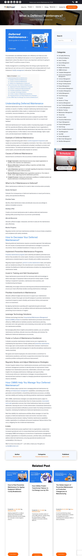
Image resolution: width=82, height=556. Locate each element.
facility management (18, 70)
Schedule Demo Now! (64, 168)
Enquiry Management (64, 86)
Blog (36, 537)
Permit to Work (62, 117)
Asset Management (24, 540)
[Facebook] (5, 2)
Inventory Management (64, 103)
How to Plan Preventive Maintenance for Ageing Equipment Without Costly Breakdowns (16, 488)
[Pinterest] (20, 2)
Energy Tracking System (65, 83)
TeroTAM (61, 134)
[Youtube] (14, 2)
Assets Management (64, 63)
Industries (39, 7)
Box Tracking (62, 65)
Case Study (38, 542)
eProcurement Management (66, 88)
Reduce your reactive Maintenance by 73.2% (41, 2)
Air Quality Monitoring (64, 55)
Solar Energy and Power (56, 537)
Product (31, 7)
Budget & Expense (24, 553)
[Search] (71, 40)
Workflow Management (64, 141)
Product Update (39, 545)
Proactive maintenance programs (15, 255)
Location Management (64, 107)
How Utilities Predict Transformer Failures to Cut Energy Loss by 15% (40, 488)
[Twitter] (8, 2)
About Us (23, 7)
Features (6, 540)
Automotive (53, 552)
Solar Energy (62, 127)
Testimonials (38, 547)
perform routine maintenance (31, 263)
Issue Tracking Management (66, 105)
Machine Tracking (63, 110)
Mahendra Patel (17, 457)
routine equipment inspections (36, 141)
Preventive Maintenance (65, 119)
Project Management (64, 122)
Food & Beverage (63, 95)
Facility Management (64, 93)
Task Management (63, 131)
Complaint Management (65, 72)
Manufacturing (53, 547)
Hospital (61, 98)
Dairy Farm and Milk (54, 540)
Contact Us (62, 7)
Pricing (46, 7)
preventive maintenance (42, 344)
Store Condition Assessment (66, 129)
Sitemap (37, 552)
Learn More (13, 510)
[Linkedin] (11, 2)
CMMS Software (63, 70)
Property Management (64, 124)
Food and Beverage (55, 542)
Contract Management (64, 79)
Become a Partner (9, 552)
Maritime (52, 554)
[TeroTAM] (9, 7)
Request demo (72, 7)
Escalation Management (65, 91)
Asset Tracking (62, 60)
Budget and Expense (64, 67)
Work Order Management (65, 139)
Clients (6, 547)
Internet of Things (63, 100)
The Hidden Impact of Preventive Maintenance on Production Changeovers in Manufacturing (64, 489)
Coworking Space (54, 545)
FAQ (36, 549)
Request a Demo (39, 554)
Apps (5, 545)
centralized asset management (19, 391)
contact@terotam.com (12, 446)
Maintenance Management (65, 112)
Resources (53, 7)
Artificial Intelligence (64, 58)
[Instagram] (17, 2)
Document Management (65, 81)
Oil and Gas (62, 115)
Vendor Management (64, 136)
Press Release (38, 540)
